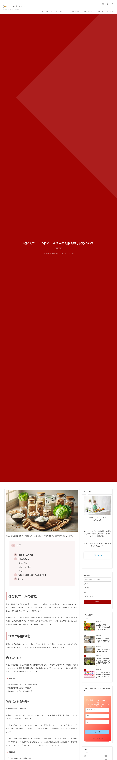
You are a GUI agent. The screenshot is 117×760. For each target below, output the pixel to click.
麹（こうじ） (23, 563)
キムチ (21, 571)
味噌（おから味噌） (26, 567)
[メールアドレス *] (97, 710)
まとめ (20, 579)
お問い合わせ (97, 555)
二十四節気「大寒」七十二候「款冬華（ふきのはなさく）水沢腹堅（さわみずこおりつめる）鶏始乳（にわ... (103, 662)
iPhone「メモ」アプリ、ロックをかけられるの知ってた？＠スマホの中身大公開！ (103, 675)
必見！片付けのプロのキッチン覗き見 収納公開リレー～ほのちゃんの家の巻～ (103, 640)
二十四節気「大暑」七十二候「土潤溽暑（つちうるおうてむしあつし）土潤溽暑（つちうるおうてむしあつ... (103, 628)
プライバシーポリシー (97, 739)
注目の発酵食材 (23, 559)
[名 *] (97, 722)
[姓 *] (97, 716)
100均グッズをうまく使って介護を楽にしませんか (103, 650)
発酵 (95, 756)
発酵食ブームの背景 (25, 555)
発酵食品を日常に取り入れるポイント (32, 575)
